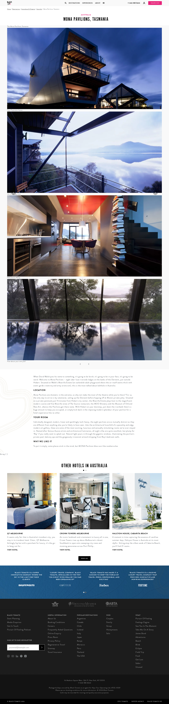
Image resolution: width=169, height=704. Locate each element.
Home (9, 9)
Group (109, 626)
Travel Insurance (55, 652)
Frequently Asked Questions (60, 629)
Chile (79, 626)
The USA (81, 655)
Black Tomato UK (154, 701)
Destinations (74, 3)
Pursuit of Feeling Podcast (19, 629)
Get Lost (139, 659)
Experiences (87, 3)
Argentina (81, 618)
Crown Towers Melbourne (74, 533)
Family (109, 622)
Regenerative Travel (56, 644)
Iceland (80, 629)
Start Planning (13, 618)
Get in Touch (12, 626)
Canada (80, 622)
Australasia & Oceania (28, 9)
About (97, 3)
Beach (138, 640)
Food (138, 655)
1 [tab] (83, 592)
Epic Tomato (123, 701)
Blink (138, 644)
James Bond (141, 633)
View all (84, 558)
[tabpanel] (30, 514)
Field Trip (140, 652)
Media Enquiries (14, 622)
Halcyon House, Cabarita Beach (130, 533)
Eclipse (139, 648)
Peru (79, 648)
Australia (39, 9)
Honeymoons (112, 629)
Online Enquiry (54, 633)
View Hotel (12, 550)
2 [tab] (85, 592)
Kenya (79, 640)
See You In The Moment (146, 626)
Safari (138, 663)
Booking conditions (56, 622)
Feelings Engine (142, 622)
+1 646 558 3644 (134, 3)
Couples (109, 618)
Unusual (139, 667)
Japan (79, 637)
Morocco (81, 644)
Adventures (141, 637)
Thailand (80, 652)
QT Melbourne (15, 533)
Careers (51, 626)
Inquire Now (155, 3)
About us (52, 618)
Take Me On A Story (145, 629)
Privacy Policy (54, 640)
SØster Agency (137, 701)
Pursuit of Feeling (144, 618)
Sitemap (51, 648)
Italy (79, 633)
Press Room (53, 637)
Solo (108, 633)
